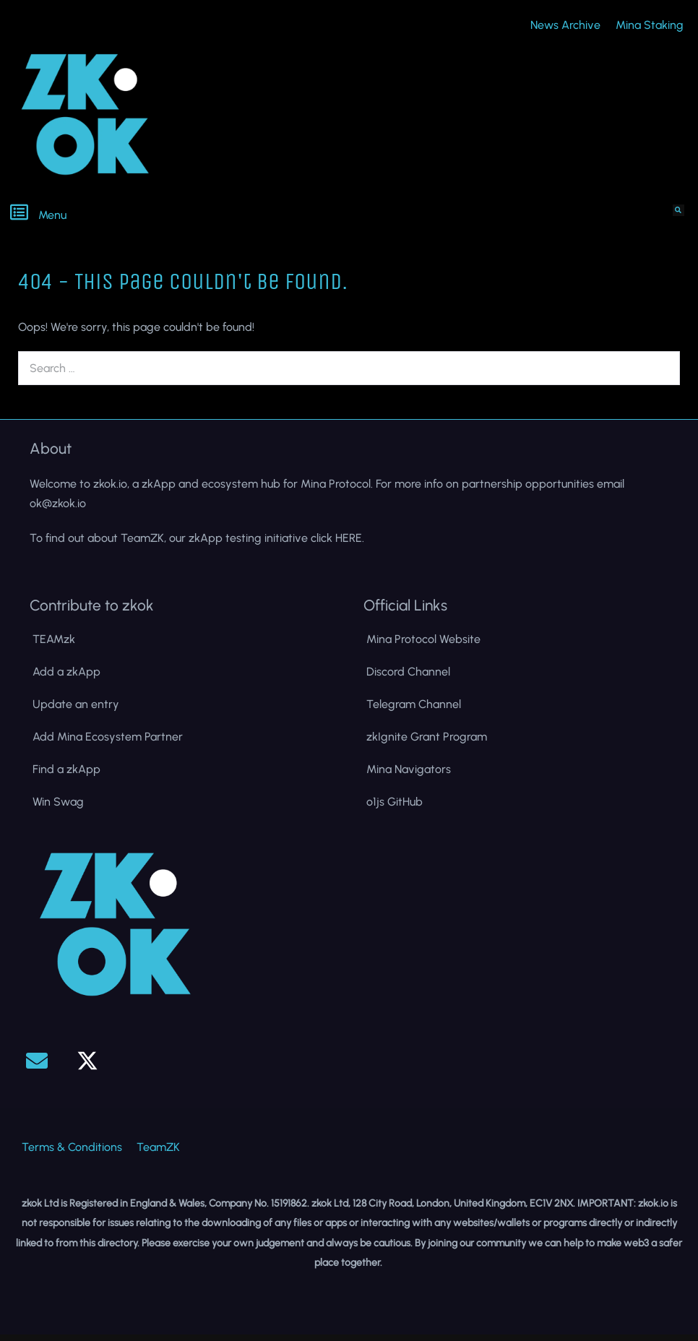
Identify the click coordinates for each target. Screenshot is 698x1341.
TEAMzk (54, 645)
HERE (348, 544)
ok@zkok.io (58, 510)
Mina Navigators (408, 775)
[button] (174, 218)
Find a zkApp (66, 775)
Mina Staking (650, 28)
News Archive (565, 28)
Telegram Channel (413, 710)
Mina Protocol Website (423, 645)
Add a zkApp (66, 678)
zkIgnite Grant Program (426, 743)
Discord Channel (408, 678)
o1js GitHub (394, 808)
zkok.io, (111, 490)
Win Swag (58, 808)
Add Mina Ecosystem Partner (108, 743)
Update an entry (76, 710)
